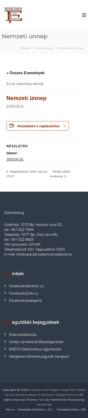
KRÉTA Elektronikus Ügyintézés (35, 349)
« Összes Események (26, 73)
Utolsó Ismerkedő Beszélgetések (36, 342)
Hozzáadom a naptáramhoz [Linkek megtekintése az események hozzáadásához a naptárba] (38, 126)
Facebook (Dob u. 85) (71, 409)
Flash (41, 399)
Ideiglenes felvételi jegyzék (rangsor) (39, 356)
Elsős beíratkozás (22, 335)
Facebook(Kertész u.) (26, 286)
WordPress (44, 404)
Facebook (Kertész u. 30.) (35, 409)
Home (10, 409)
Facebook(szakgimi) (25, 300)
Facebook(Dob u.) (23, 293)
